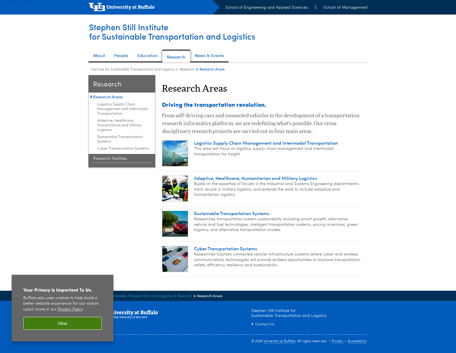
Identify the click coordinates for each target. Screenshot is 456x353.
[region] (62, 308)
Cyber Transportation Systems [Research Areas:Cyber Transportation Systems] (123, 148)
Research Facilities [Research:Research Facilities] (110, 159)
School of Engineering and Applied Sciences (266, 8)
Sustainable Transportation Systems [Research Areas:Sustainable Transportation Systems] (120, 139)
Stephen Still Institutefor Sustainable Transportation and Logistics (174, 31)
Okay (62, 323)
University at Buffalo (279, 341)
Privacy (337, 341)
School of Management (345, 8)
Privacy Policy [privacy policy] (70, 309)
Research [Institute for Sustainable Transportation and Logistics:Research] (187, 69)
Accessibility (357, 341)
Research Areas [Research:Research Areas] (108, 97)
